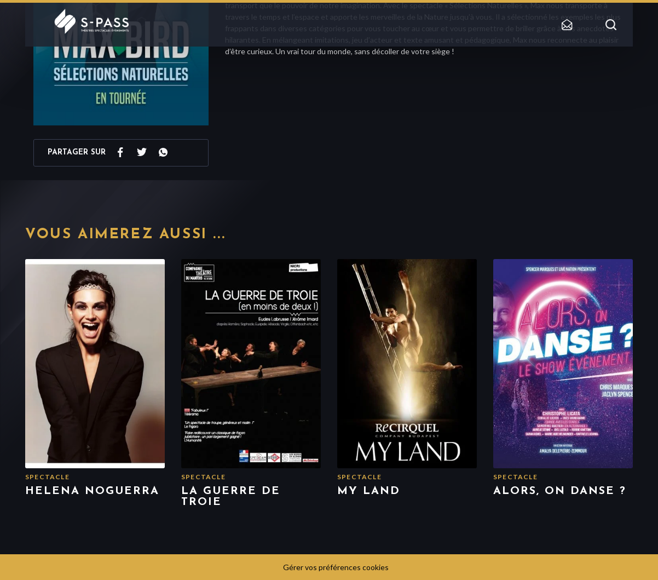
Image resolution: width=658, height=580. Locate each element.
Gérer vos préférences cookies (336, 567)
